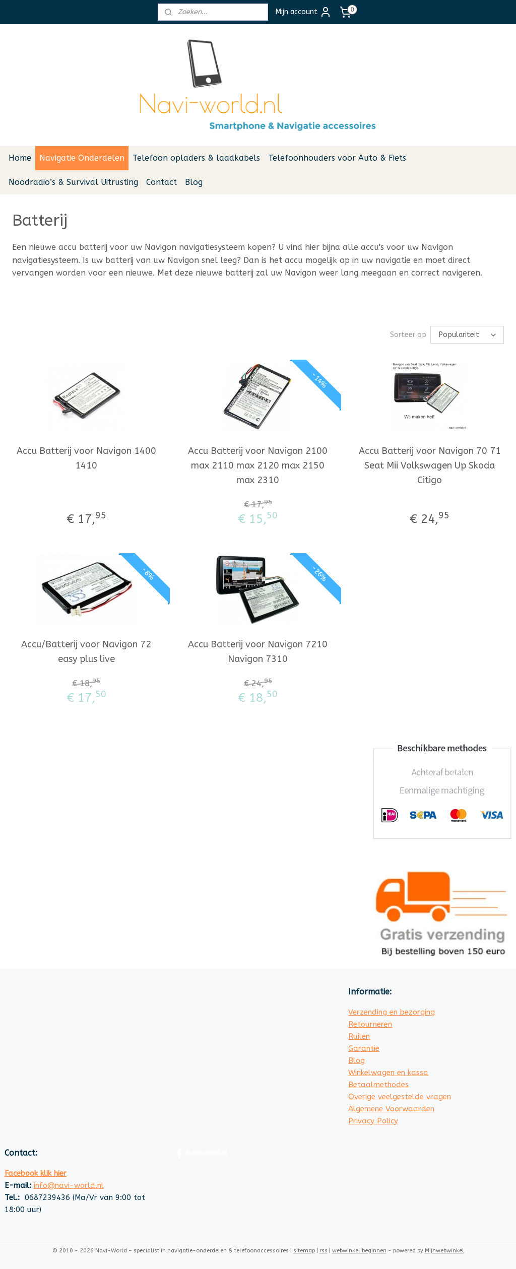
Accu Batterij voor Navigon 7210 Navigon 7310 (258, 651)
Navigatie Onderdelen (81, 158)
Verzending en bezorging (391, 1012)
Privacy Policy (373, 1120)
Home (20, 158)
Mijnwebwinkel (444, 1250)
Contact (161, 182)
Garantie (363, 1048)
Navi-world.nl (201, 1153)
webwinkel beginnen (359, 1250)
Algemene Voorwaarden (391, 1108)
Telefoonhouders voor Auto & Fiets (337, 158)
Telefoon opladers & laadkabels (196, 158)
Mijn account (304, 12)
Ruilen (359, 1036)
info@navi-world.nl (69, 1185)
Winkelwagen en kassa (388, 1072)
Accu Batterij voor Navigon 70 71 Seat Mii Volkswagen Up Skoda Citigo (430, 465)
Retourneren (370, 1024)
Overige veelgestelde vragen (399, 1096)
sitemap (304, 1250)
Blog (194, 182)
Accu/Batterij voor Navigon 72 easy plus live (86, 651)
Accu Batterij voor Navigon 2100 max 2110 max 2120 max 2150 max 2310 (258, 465)
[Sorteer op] (467, 334)
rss (323, 1250)
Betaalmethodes (378, 1084)
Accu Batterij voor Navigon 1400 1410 (86, 458)
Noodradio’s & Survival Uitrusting (73, 182)
